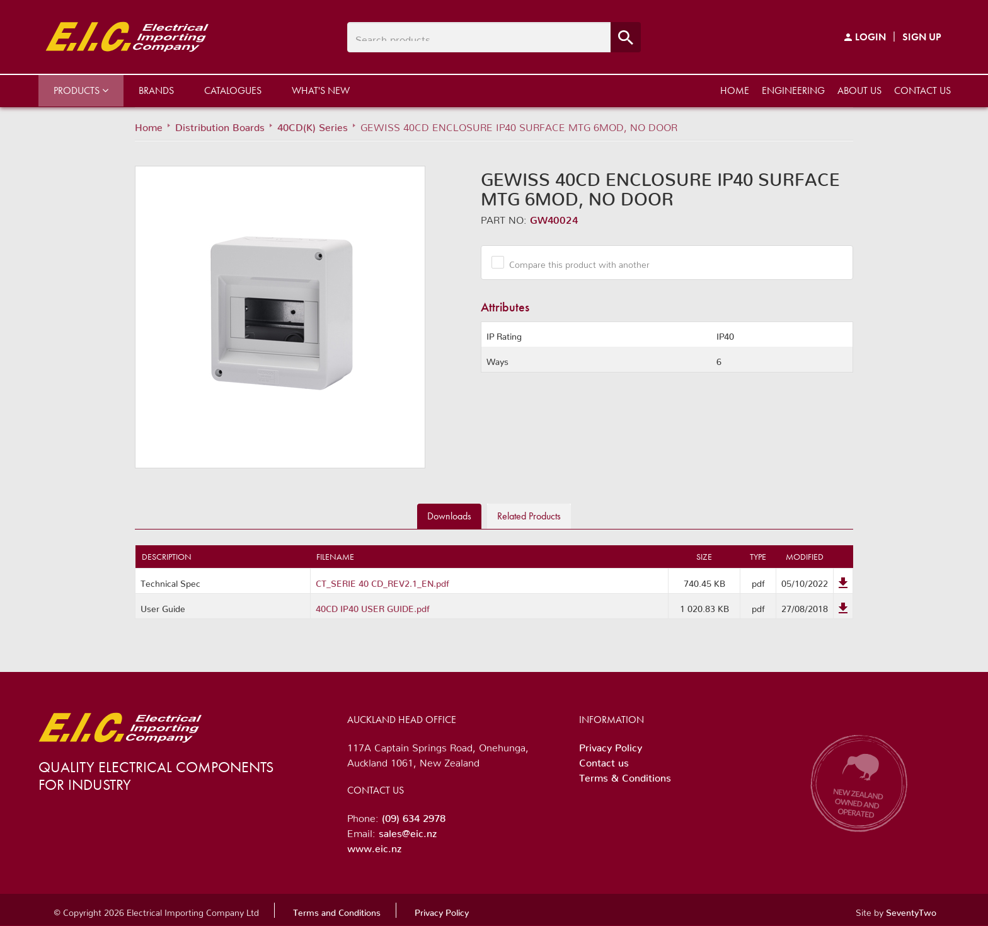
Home (734, 90)
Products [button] (81, 90)
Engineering (793, 90)
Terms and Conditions (337, 910)
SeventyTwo (911, 910)
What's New (321, 90)
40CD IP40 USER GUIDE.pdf (373, 606)
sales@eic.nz (408, 831)
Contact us (922, 90)
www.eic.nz (374, 846)
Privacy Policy (610, 745)
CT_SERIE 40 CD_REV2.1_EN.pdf (382, 581)
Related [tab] (529, 516)
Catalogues (232, 90)
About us (859, 90)
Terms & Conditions (625, 775)
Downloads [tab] (449, 516)
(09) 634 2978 (413, 815)
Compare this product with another (574, 262)
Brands (156, 90)
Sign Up (921, 36)
